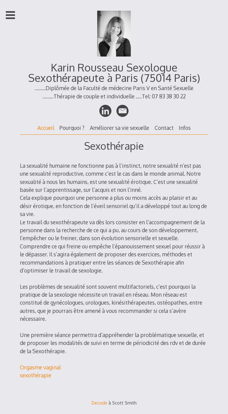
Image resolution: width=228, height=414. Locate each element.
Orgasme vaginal (40, 367)
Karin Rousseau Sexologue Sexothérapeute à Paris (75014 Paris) (114, 72)
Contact (164, 127)
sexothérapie (35, 375)
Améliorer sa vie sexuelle (119, 127)
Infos (185, 127)
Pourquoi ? (71, 127)
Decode (99, 402)
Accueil (45, 127)
